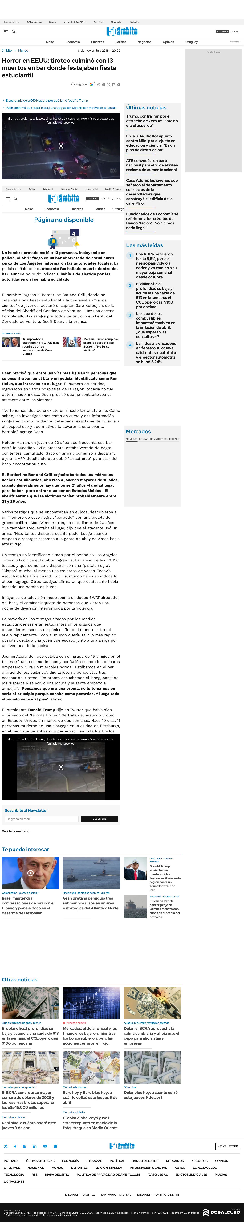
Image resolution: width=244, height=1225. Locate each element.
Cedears (173, 439)
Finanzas (97, 42)
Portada (11, 1161)
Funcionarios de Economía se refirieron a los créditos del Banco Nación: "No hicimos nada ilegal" (152, 221)
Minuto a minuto (76, 1023)
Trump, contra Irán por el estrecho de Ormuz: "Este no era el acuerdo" (152, 121)
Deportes (79, 1168)
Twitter (6, 1146)
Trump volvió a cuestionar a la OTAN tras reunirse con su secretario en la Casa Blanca (40, 346)
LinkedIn (34, 1146)
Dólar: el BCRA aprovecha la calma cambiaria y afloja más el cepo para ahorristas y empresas (151, 1036)
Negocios (144, 42)
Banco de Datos (145, 1161)
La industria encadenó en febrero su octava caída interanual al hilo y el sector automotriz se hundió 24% (156, 352)
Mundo (23, 50)
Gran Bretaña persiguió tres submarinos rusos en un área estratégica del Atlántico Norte (91, 903)
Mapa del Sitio (57, 1175)
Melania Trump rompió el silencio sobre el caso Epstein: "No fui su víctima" (101, 344)
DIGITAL (80, 1194)
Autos (180, 1168)
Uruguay (191, 42)
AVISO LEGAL (158, 1175)
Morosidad (117, 22)
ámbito (7, 50)
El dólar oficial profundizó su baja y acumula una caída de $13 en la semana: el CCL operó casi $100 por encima (155, 295)
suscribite (222, 32)
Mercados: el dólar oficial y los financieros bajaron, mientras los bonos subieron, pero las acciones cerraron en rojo (90, 1036)
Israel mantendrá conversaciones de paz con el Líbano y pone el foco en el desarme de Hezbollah (28, 906)
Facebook (15, 1146)
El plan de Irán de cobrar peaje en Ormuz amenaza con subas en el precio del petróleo (165, 909)
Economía (73, 42)
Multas (221, 1175)
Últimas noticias (40, 1161)
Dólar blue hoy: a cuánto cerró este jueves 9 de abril (151, 1095)
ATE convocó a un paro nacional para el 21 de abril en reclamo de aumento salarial (152, 165)
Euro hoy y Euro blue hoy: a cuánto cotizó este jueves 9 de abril (90, 1097)
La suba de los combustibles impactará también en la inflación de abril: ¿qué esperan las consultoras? (156, 325)
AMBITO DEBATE (158, 1194)
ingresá (235, 32)
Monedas (131, 439)
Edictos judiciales (191, 1175)
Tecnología (14, 1175)
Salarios (134, 22)
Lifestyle (12, 1168)
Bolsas (143, 439)
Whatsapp (55, 1146)
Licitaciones (14, 1182)
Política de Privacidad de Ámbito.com (108, 1175)
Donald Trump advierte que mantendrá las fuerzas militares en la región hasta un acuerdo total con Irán (165, 878)
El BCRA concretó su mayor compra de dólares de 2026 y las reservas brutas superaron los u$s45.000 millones (28, 1100)
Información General (148, 1168)
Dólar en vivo (34, 22)
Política (120, 42)
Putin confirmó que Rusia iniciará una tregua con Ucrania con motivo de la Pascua (61, 108)
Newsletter (235, 42)
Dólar (50, 42)
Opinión (168, 42)
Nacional (36, 1168)
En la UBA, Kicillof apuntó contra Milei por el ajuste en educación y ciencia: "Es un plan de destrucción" (151, 143)
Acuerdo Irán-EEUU (75, 22)
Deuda (52, 22)
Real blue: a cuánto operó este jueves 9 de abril (29, 1125)
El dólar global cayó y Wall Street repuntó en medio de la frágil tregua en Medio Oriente (90, 1122)
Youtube (45, 1146)
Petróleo (98, 22)
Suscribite (100, 818)
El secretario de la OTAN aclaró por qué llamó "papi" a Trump (47, 101)
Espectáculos (205, 1168)
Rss (35, 1175)
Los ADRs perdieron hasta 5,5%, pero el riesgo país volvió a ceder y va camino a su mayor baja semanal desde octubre (156, 265)
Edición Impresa (108, 1168)
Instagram (24, 1146)
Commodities (158, 439)
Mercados (175, 1161)
